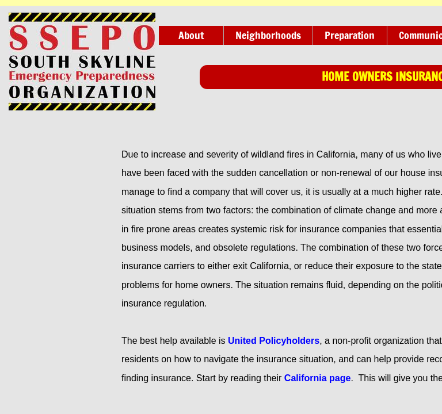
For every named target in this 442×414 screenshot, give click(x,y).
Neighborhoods (268, 35)
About (191, 35)
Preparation (350, 35)
